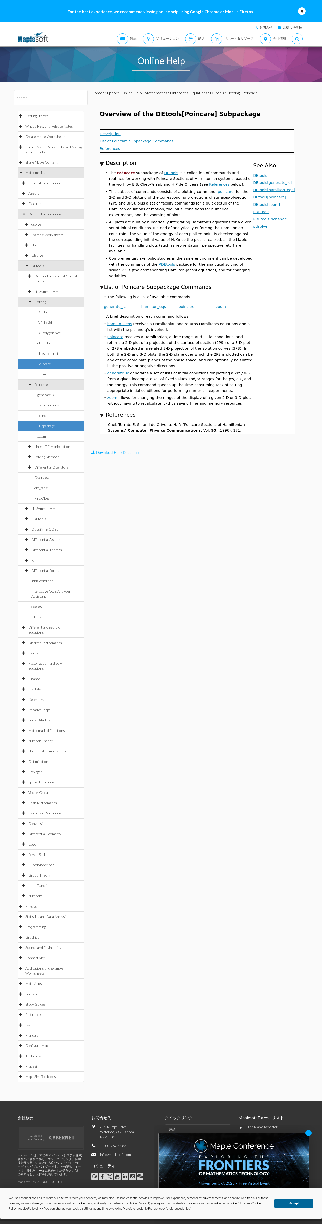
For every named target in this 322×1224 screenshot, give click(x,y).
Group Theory (39, 875)
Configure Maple (37, 1045)
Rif (33, 560)
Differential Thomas (46, 550)
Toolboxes (33, 1056)
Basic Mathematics (42, 803)
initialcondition (42, 581)
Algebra (34, 193)
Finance (34, 679)
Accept (294, 1203)
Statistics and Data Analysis (46, 916)
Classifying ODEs (44, 529)
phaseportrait (47, 353)
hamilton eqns (48, 405)
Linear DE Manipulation (52, 446)
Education (33, 994)
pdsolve (37, 255)
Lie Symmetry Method (50, 291)
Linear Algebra (39, 720)
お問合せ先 (101, 1117)
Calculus (35, 203)
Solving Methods (46, 457)
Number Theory (40, 741)
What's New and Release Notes (49, 126)
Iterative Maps (39, 710)
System (30, 1025)
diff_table (41, 488)
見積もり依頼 (292, 27)
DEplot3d (44, 322)
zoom (41, 374)
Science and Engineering (43, 947)
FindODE (41, 498)
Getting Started (37, 116)
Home (96, 92)
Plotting (40, 302)
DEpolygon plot (49, 333)
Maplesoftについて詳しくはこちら (41, 1182)
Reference (33, 1014)
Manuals (31, 1035)
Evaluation (36, 653)
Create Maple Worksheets (45, 136)
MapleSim (32, 1066)
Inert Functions (40, 885)
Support (112, 92)
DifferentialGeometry (44, 834)
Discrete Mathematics (45, 642)
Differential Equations (45, 214)
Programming (35, 927)
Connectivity (35, 958)
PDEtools (38, 519)
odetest (37, 606)
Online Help (132, 92)
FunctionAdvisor (41, 865)
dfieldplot (44, 343)
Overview (41, 477)
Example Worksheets (47, 234)
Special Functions (41, 782)
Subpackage (46, 426)
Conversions (38, 823)
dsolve (36, 224)
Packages (35, 772)
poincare (44, 415)
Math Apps (33, 983)
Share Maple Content (41, 162)
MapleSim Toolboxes (40, 1076)
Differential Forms (45, 570)
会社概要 (26, 1117)
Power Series (38, 854)
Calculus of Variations (45, 813)
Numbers (35, 896)
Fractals (34, 689)
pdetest (37, 617)
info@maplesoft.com (115, 1154)
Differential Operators (51, 467)
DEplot (42, 312)
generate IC (46, 395)
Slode (35, 245)
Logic (32, 844)
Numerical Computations (47, 751)
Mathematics (35, 172)
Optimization (38, 761)
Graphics (32, 937)
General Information (44, 183)
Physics (31, 906)
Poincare (44, 364)
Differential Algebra (46, 539)
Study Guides (35, 1004)
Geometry (36, 699)
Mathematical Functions (46, 730)
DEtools (37, 266)
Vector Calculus (40, 792)
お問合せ (265, 27)
